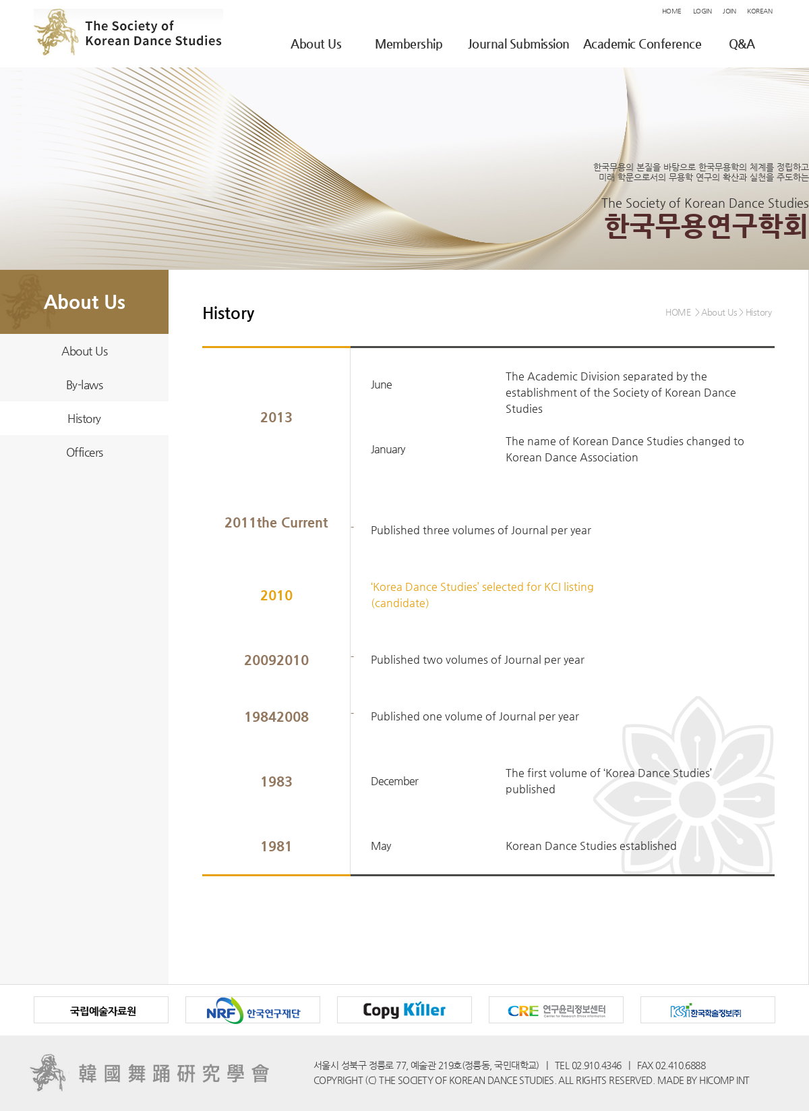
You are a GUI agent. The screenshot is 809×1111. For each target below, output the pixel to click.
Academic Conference (642, 43)
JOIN (729, 11)
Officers (84, 452)
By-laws (84, 384)
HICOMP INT (724, 1080)
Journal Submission (519, 43)
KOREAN (759, 11)
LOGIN (702, 11)
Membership (408, 43)
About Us (316, 43)
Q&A (742, 43)
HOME (672, 11)
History (84, 418)
